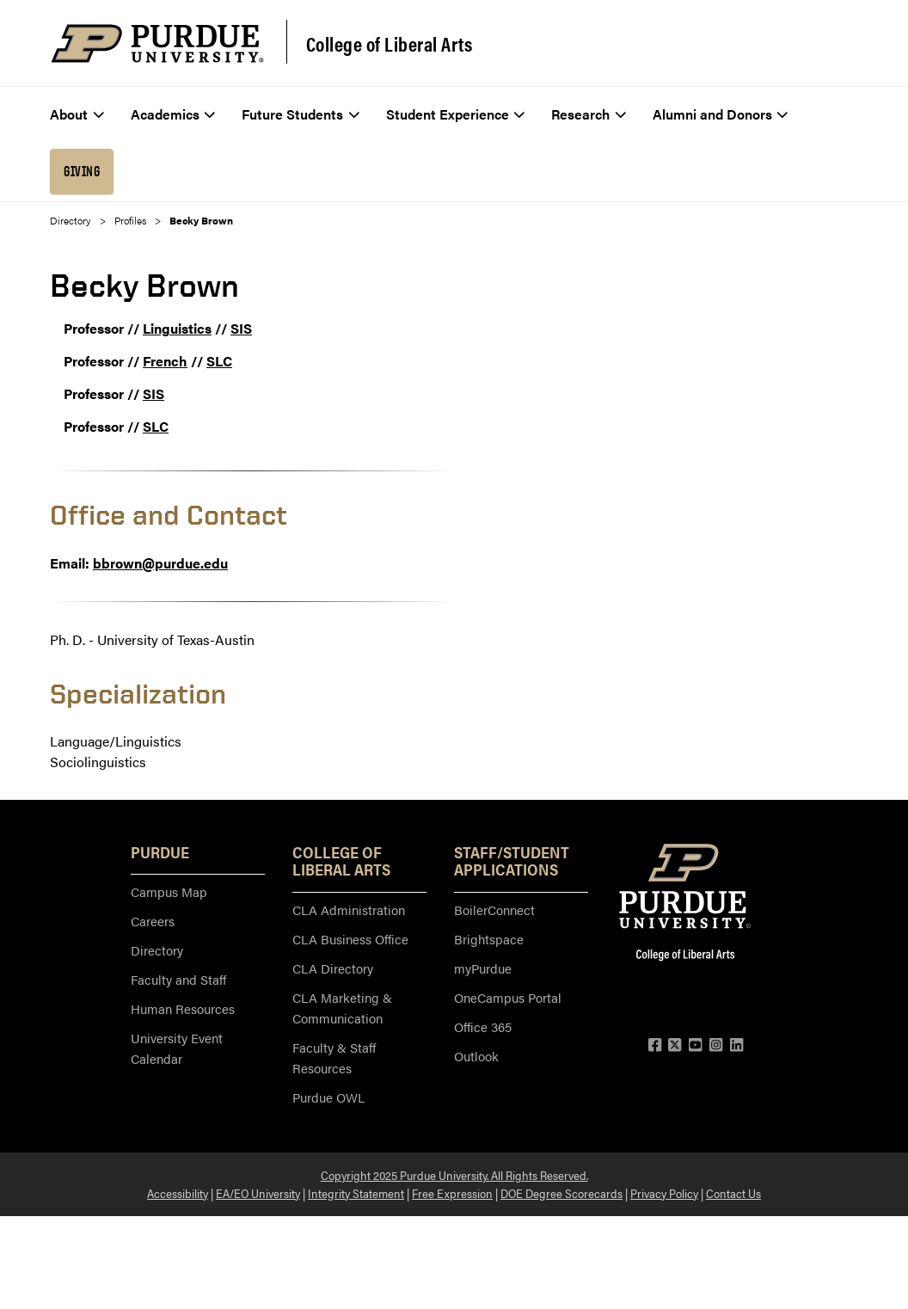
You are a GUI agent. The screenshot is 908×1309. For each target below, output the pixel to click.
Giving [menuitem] (82, 171)
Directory (70, 220)
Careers (153, 921)
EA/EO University (258, 1192)
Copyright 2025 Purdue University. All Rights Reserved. (454, 1174)
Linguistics (177, 328)
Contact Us (733, 1192)
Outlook (476, 1056)
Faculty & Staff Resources (334, 1057)
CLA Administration (348, 909)
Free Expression (452, 1192)
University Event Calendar (177, 1048)
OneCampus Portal (507, 997)
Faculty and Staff (178, 979)
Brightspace (489, 939)
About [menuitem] (77, 114)
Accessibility (177, 1192)
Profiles (130, 220)
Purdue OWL (328, 1097)
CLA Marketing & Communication (342, 1007)
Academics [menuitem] (173, 114)
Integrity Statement (356, 1192)
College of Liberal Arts (389, 44)
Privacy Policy (664, 1192)
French (165, 361)
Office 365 (483, 1026)
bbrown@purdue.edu (160, 563)
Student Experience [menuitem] (455, 114)
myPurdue (483, 968)
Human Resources (183, 1008)
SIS (241, 328)
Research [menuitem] (588, 114)
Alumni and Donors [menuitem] (720, 114)
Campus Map (169, 891)
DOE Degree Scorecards (561, 1192)
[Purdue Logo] (157, 43)
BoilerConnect (494, 909)
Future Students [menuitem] (300, 114)
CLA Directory (332, 968)
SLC (219, 361)
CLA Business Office (350, 939)
